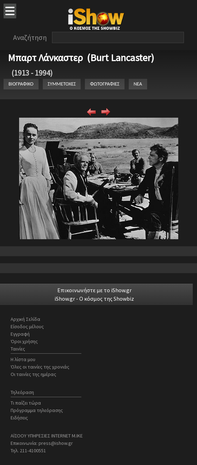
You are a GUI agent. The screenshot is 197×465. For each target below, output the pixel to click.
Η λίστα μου (23, 359)
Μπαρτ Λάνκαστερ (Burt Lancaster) (81, 57)
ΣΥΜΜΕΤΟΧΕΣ (62, 84)
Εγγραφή (20, 334)
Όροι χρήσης (24, 341)
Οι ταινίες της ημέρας (33, 374)
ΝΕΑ (138, 84)
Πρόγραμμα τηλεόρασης (37, 410)
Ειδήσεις (19, 417)
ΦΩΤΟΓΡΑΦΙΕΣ (104, 84)
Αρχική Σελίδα (25, 319)
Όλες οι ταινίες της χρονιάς (40, 367)
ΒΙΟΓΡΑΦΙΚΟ (21, 84)
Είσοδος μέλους (27, 326)
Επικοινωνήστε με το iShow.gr (94, 290)
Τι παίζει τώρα (26, 403)
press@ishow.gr (56, 443)
